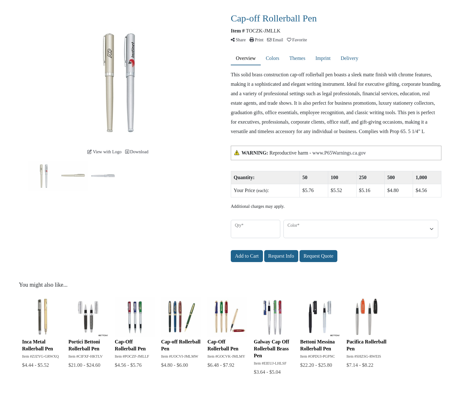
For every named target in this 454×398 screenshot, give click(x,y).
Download (136, 151)
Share (238, 40)
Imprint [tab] (322, 58)
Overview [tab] (246, 58)
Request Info (281, 256)
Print (256, 40)
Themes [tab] (297, 58)
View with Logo (104, 151)
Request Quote (319, 256)
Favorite (297, 40)
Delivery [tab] (349, 58)
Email (275, 40)
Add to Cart (247, 256)
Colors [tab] (272, 58)
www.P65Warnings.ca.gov (339, 152)
